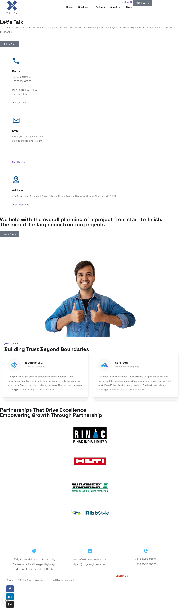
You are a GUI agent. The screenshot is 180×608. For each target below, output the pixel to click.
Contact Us (127, 2)
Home (69, 7)
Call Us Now (19, 102)
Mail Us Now (18, 162)
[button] (7, 600)
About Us (115, 7)
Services (82, 7)
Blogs (104, 575)
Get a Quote (143, 575)
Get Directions (21, 204)
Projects (100, 7)
